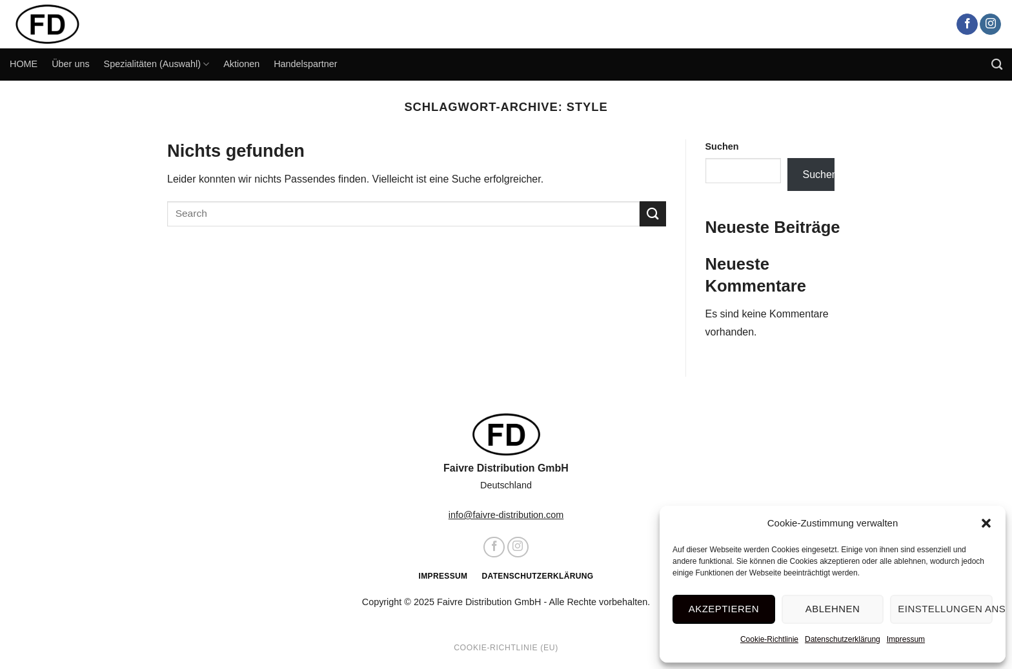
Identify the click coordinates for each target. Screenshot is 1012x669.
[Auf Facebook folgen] (967, 24)
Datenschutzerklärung (844, 639)
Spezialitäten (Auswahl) (157, 64)
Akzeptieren (727, 608)
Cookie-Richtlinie (771, 639)
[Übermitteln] (652, 213)
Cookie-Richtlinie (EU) (506, 647)
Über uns (70, 64)
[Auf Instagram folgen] (990, 24)
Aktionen (241, 64)
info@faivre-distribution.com (506, 515)
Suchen (722, 146)
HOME (23, 64)
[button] (986, 523)
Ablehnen (834, 608)
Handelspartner (305, 64)
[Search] (996, 65)
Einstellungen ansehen (945, 608)
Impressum (908, 639)
